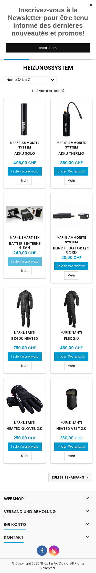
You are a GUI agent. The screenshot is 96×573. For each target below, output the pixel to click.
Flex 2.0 (71, 338)
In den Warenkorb (24, 171)
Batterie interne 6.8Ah (24, 245)
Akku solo (24, 153)
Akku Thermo (71, 153)
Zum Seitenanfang (71, 477)
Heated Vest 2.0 (71, 428)
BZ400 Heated (24, 338)
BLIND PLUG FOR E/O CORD (71, 250)
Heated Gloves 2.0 (24, 428)
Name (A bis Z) (31, 80)
